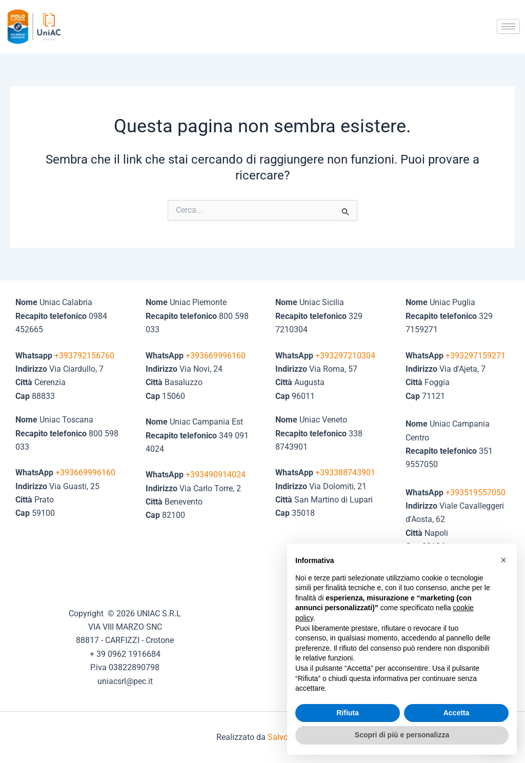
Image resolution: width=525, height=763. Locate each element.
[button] (503, 560)
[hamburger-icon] (508, 26)
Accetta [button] (456, 713)
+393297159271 (476, 355)
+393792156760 (84, 355)
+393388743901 (345, 472)
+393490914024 (216, 474)
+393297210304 (345, 355)
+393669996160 (85, 472)
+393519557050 (476, 492)
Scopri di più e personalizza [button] (402, 735)
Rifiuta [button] (347, 713)
